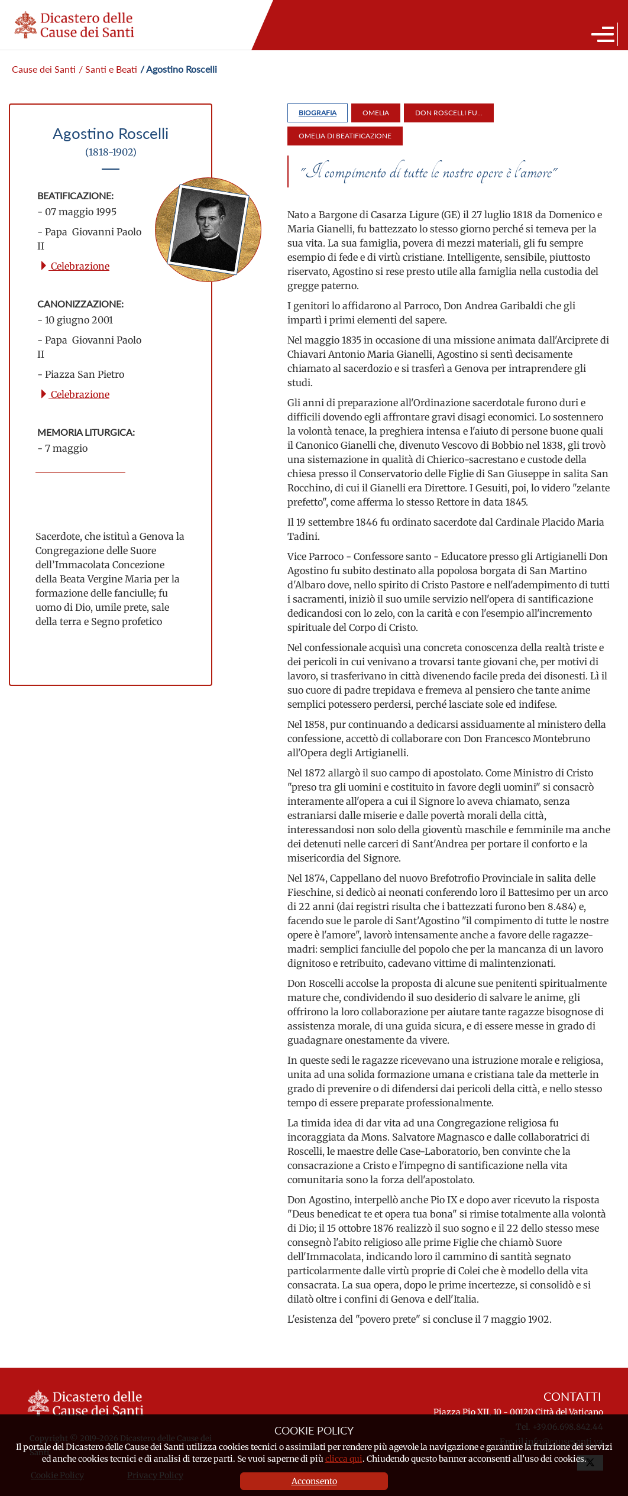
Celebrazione (74, 266)
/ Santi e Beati (108, 69)
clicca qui (343, 1458)
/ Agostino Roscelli (178, 69)
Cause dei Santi (44, 69)
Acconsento (314, 1481)
